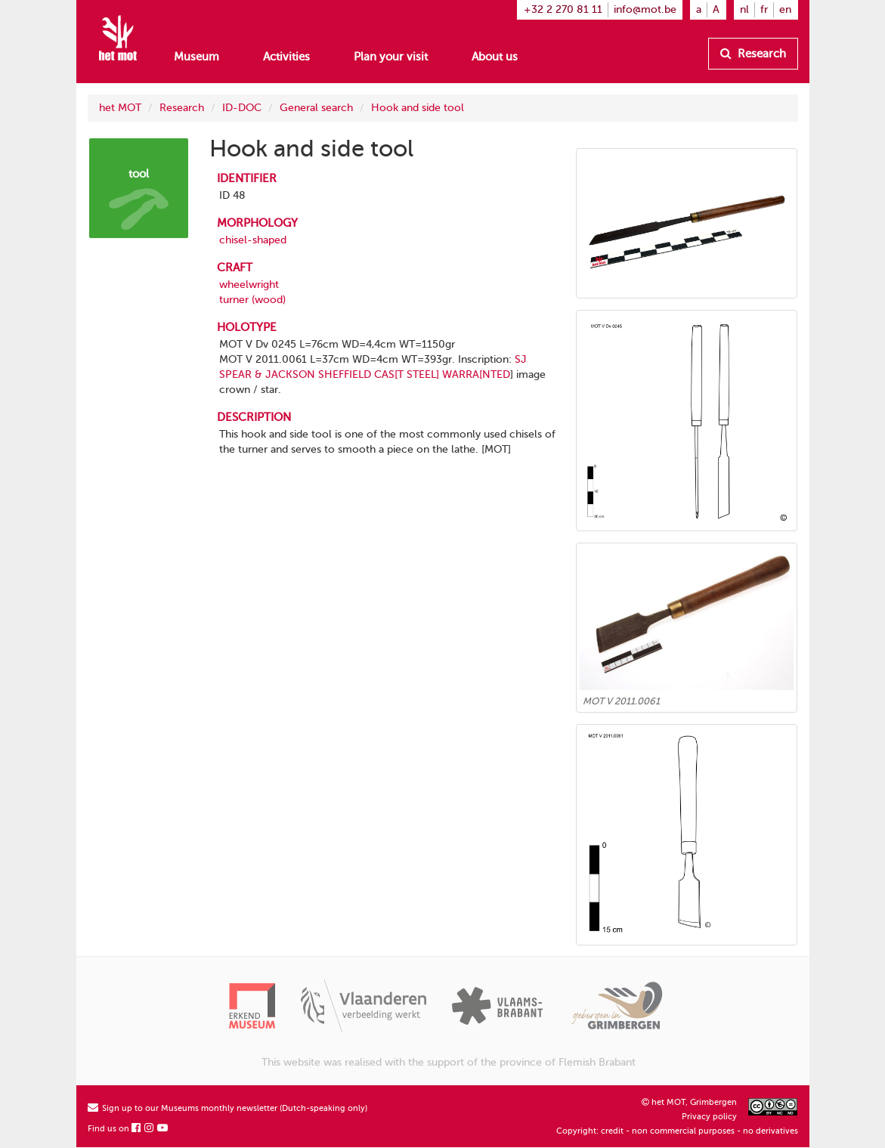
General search (316, 107)
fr (764, 9)
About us (495, 56)
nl (744, 9)
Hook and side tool (417, 107)
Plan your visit (391, 56)
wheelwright (249, 284)
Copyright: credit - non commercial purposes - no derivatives (677, 1131)
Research (753, 53)
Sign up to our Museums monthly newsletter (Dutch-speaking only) (227, 1108)
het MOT (120, 107)
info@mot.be (645, 9)
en (785, 9)
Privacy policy (709, 1117)
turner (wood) (252, 299)
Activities (286, 56)
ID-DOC (241, 107)
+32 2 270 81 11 (563, 9)
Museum (196, 56)
